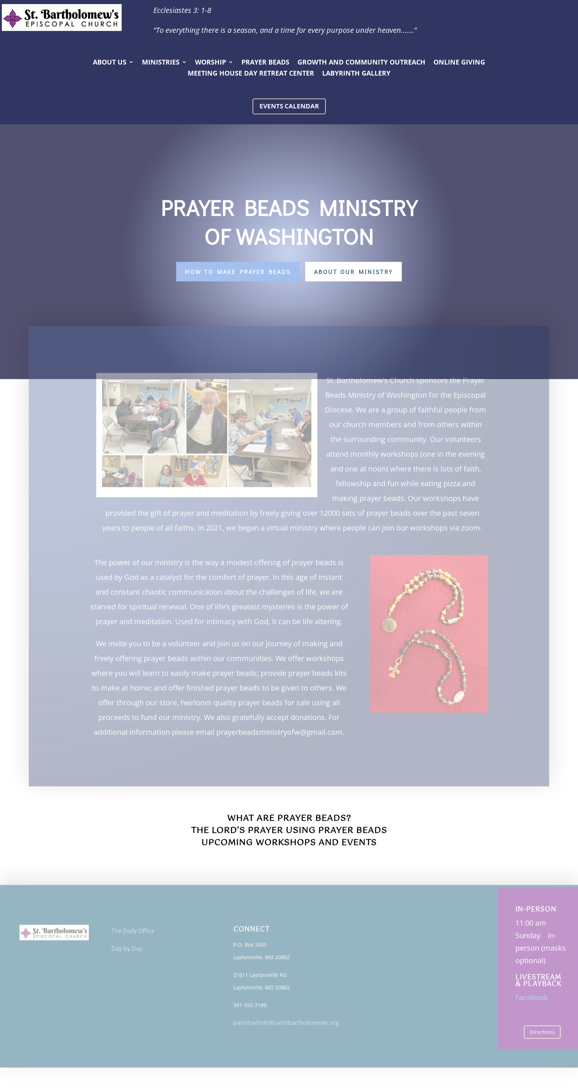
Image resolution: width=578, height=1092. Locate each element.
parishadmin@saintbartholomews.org (286, 1024)
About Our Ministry (353, 271)
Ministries (161, 62)
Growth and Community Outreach (361, 62)
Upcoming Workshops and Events (289, 843)
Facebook (531, 999)
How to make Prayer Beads (238, 271)
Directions (542, 1033)
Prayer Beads (265, 62)
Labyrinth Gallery (356, 73)
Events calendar (289, 106)
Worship (210, 62)
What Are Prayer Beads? (289, 818)
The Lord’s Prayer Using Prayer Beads (289, 831)
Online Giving (459, 62)
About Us (109, 62)
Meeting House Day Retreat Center (251, 73)
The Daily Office (132, 933)
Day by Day (126, 950)
